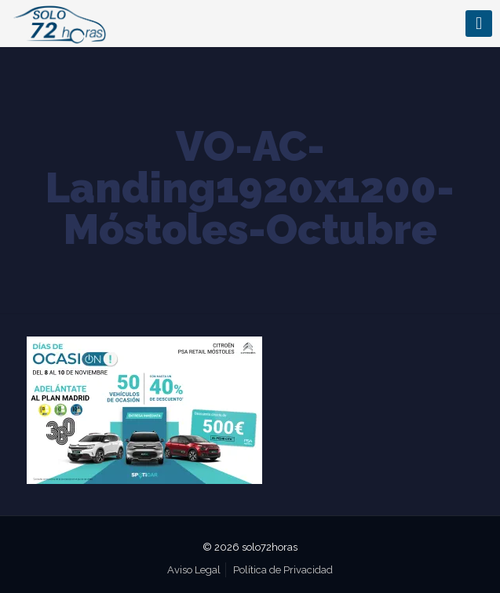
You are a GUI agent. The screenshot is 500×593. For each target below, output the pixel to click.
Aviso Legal (194, 570)
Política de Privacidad (283, 570)
